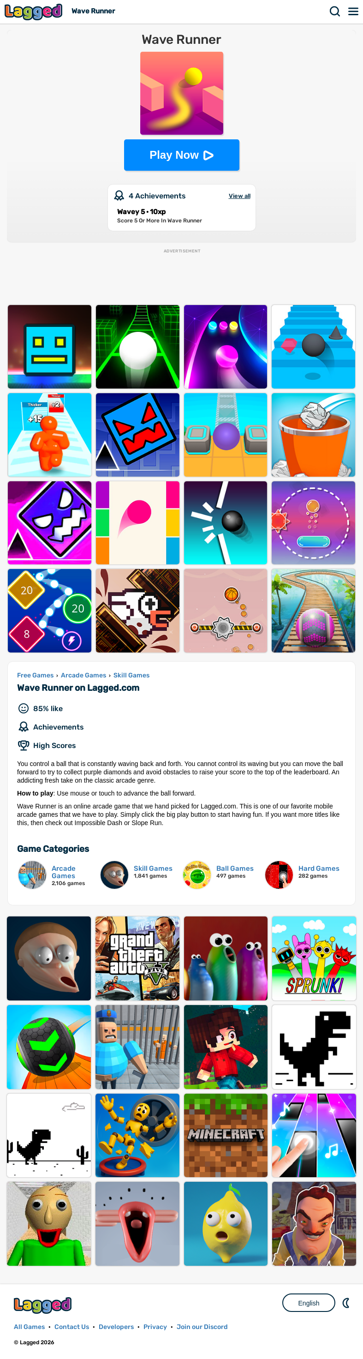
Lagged (35, 12)
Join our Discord (202, 1327)
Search (335, 11)
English (309, 1303)
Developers (116, 1327)
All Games (29, 1327)
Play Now (174, 155)
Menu (354, 11)
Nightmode (347, 1302)
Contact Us (71, 1327)
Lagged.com (44, 1305)
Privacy (155, 1327)
